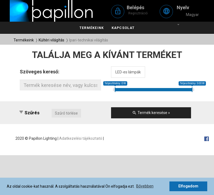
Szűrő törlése (66, 113)
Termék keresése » (151, 112)
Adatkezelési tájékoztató (80, 138)
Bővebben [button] (144, 186)
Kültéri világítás (51, 40)
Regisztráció (138, 13)
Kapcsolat (123, 28)
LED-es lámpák (128, 72)
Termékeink (91, 28)
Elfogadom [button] (188, 186)
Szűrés (29, 112)
